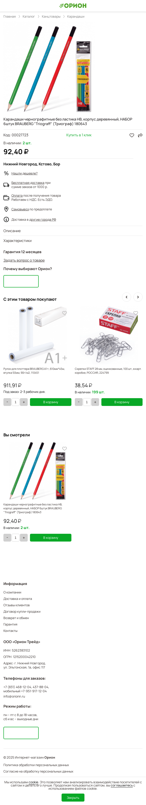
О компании (12, 592)
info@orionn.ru (14, 696)
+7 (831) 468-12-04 (17, 687)
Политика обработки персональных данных (36, 765)
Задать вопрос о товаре (24, 260)
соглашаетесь (122, 785)
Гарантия (10, 624)
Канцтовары (51, 16)
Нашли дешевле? (24, 173)
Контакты (10, 630)
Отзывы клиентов (16, 605)
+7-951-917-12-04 (34, 691)
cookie (33, 782)
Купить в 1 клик (79, 135)
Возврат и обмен (16, 618)
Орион (49, 757)
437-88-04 (40, 687)
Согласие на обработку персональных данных (38, 771)
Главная (9, 16)
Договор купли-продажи (22, 611)
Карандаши (75, 16)
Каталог (29, 16)
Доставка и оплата (17, 598)
